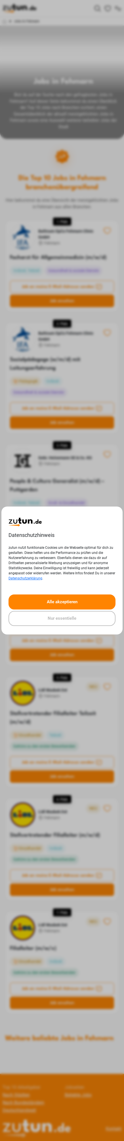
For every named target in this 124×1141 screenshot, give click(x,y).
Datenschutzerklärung (25, 578)
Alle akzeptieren (62, 601)
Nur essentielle (62, 618)
